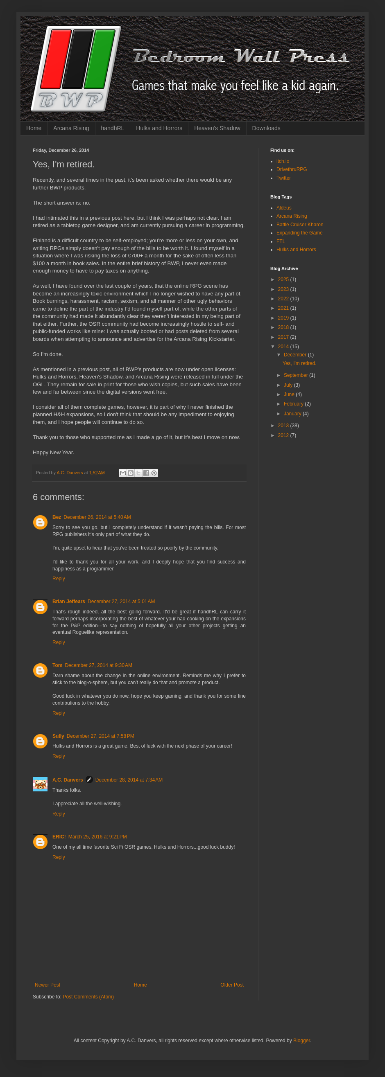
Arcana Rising (71, 128)
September (296, 375)
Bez (56, 517)
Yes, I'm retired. (300, 363)
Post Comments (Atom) (88, 997)
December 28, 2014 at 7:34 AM (129, 780)
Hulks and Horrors (159, 128)
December (296, 355)
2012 (284, 435)
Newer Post (47, 985)
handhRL (113, 128)
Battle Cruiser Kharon (300, 225)
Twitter (283, 178)
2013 (284, 425)
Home (33, 128)
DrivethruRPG (291, 169)
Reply (58, 578)
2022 (284, 299)
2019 (284, 318)
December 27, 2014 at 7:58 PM (100, 736)
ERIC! (59, 837)
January (293, 414)
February (294, 404)
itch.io (282, 161)
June (290, 394)
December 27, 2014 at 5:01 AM (121, 601)
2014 (284, 346)
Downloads (266, 128)
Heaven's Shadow (217, 128)
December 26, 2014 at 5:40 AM (97, 517)
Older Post (232, 985)
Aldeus (284, 208)
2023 (284, 289)
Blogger (301, 1040)
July (289, 385)
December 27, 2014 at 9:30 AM (98, 665)
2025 (284, 279)
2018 (284, 327)
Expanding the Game (299, 233)
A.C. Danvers (67, 780)
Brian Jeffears (68, 601)
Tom (57, 665)
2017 (284, 337)
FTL (280, 241)
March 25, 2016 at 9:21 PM (97, 837)
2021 (284, 308)
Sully (58, 736)
